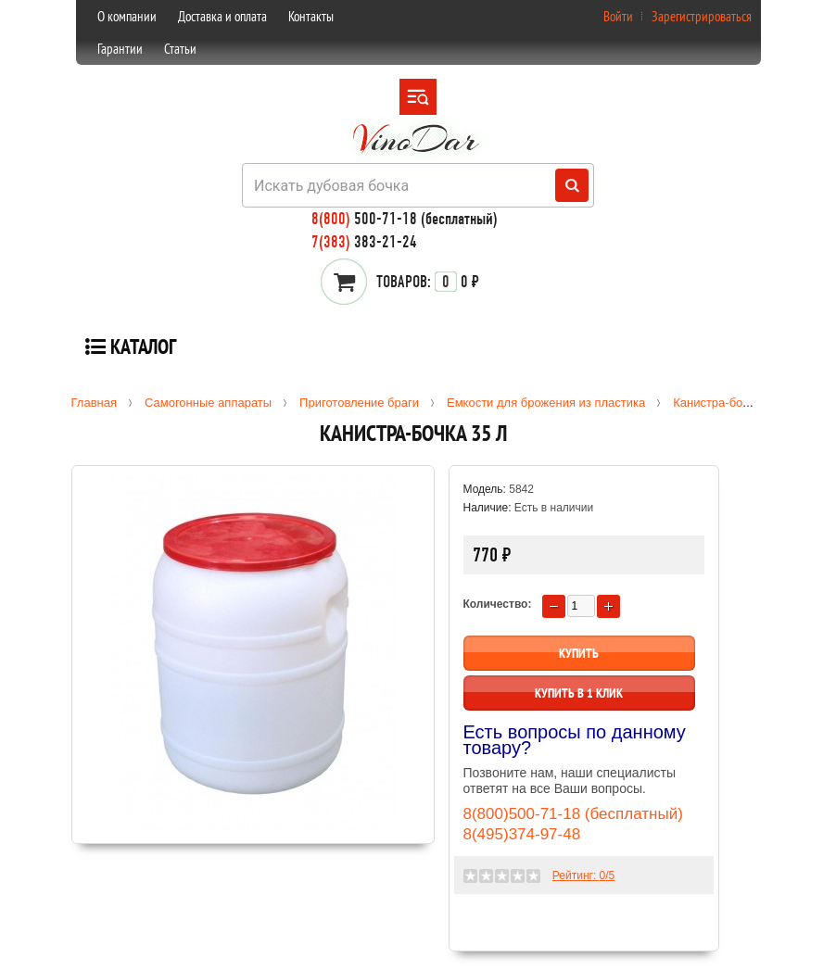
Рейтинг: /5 (583, 875)
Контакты (311, 16)
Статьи (180, 48)
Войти (618, 16)
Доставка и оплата (222, 16)
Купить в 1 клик (579, 693)
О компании (127, 16)
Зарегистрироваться (702, 16)
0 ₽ (427, 281)
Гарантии (120, 48)
